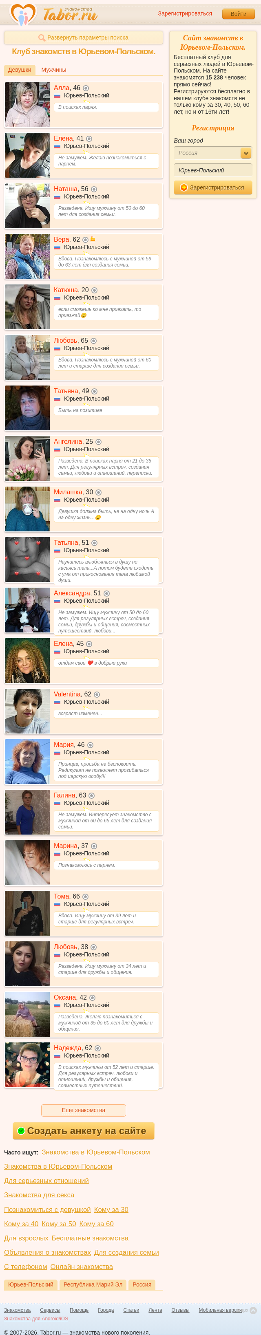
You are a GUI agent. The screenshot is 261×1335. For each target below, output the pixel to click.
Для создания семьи (126, 1252)
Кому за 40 (21, 1224)
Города (106, 1310)
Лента (155, 1310)
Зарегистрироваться (185, 13)
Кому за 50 (59, 1224)
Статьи (131, 1310)
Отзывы (181, 1310)
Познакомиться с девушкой (47, 1210)
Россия (142, 1284)
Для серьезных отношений (46, 1181)
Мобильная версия (220, 1310)
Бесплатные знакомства (90, 1238)
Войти (238, 14)
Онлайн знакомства (81, 1267)
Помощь (79, 1310)
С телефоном (25, 1267)
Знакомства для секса (39, 1195)
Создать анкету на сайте (81, 1130)
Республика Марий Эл (93, 1284)
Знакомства (17, 1310)
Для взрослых (26, 1238)
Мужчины (54, 69)
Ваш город (188, 140)
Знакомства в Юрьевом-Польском (96, 1152)
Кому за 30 (111, 1210)
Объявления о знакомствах (47, 1252)
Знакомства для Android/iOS (36, 1319)
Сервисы (50, 1310)
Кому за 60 (97, 1224)
